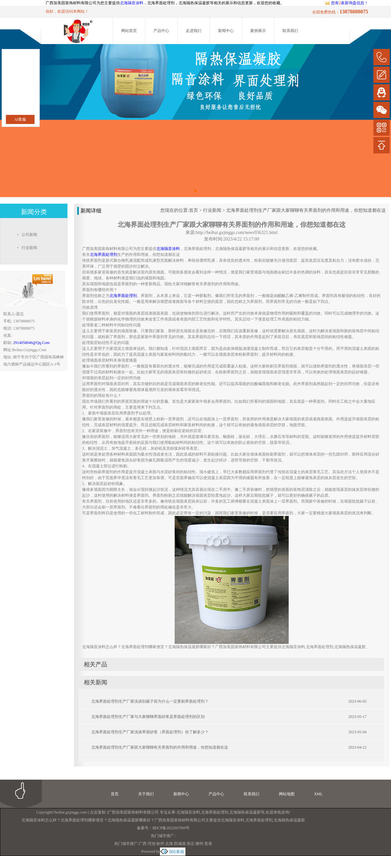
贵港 (208, 843)
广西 (143, 843)
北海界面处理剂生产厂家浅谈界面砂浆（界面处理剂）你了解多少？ (150, 732)
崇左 (191, 843)
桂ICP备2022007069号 (171, 828)
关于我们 (146, 794)
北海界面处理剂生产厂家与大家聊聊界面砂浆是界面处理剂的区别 (148, 716)
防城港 (180, 843)
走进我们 (193, 30)
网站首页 (129, 30)
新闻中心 (226, 30)
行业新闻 (212, 210)
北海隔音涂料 (131, 3)
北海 (169, 843)
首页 (193, 210)
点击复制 (98, 812)
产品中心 (161, 30)
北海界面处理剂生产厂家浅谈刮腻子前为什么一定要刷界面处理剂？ (150, 701)
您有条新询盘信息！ (346, 3)
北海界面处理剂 (214, 812)
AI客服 (20, 119)
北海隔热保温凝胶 (245, 812)
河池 (151, 843)
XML (318, 794)
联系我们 (290, 30)
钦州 (160, 843)
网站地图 (287, 794)
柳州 (199, 843)
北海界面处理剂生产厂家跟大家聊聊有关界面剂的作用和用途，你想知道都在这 (306, 210)
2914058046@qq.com (31, 342)
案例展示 (258, 30)
